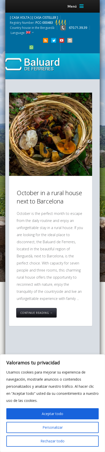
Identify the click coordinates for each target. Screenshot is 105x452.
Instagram (69, 40)
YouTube (61, 40)
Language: (21, 33)
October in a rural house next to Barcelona (49, 197)
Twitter (53, 40)
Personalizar (53, 427)
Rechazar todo (52, 441)
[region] (52, 403)
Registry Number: (38, 22)
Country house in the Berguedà (32, 28)
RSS (45, 40)
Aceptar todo (52, 413)
